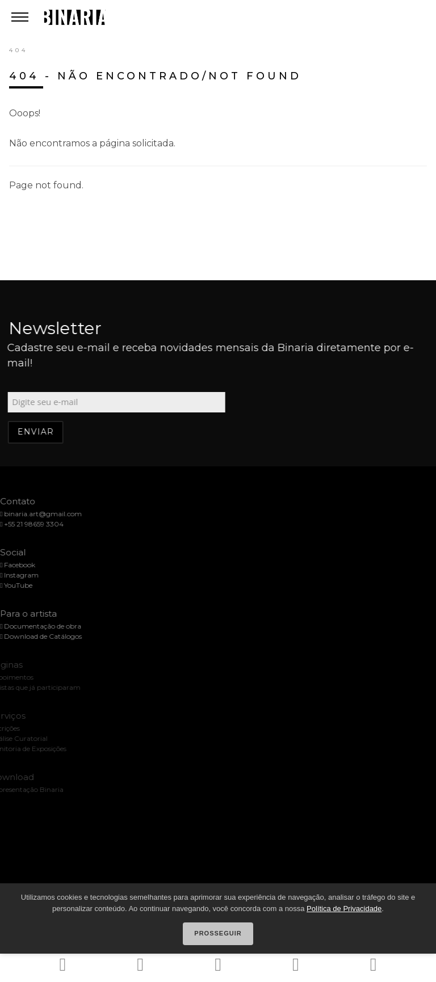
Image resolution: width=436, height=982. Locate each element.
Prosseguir (217, 933)
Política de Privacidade (344, 908)
